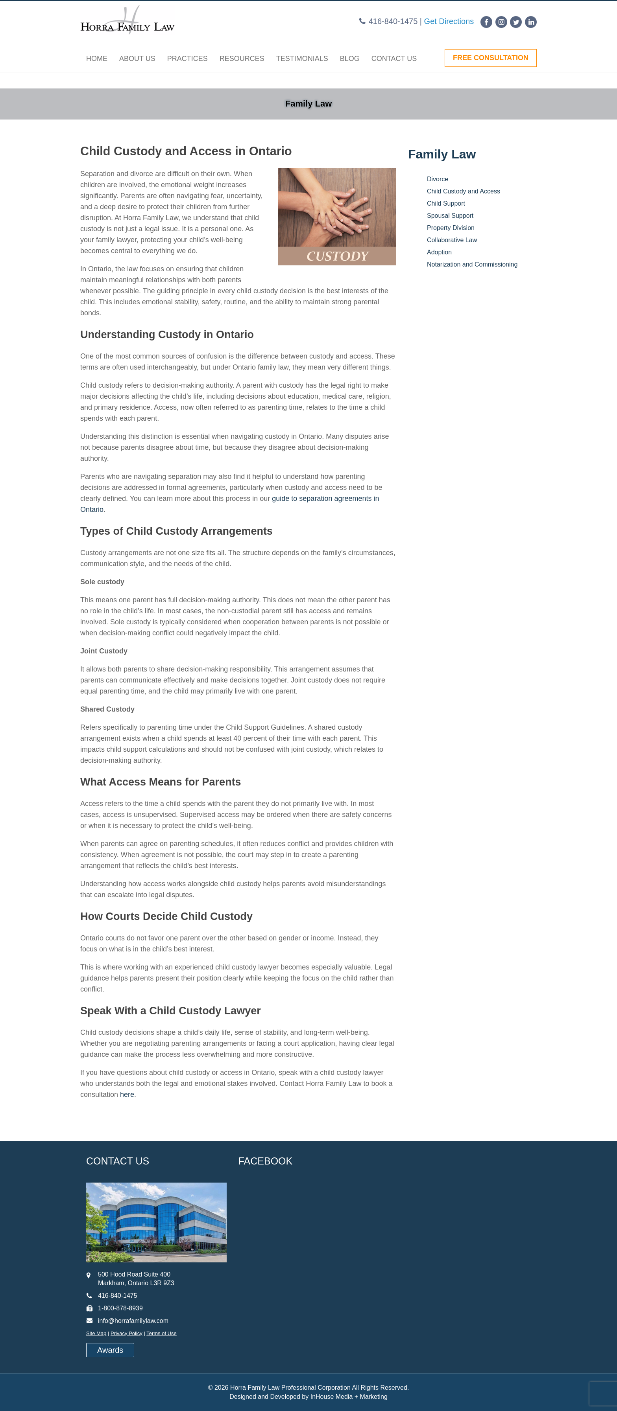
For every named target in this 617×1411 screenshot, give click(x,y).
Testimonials (302, 59)
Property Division (451, 227)
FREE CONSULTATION (490, 58)
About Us (137, 59)
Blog (350, 59)
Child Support (446, 203)
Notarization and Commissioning (472, 264)
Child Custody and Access (463, 191)
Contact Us (394, 59)
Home (96, 59)
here (127, 1094)
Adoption (439, 252)
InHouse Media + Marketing (349, 1396)
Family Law (308, 104)
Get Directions (449, 21)
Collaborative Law (452, 240)
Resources (242, 59)
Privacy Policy (126, 1333)
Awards (110, 1350)
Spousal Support (450, 215)
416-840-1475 (393, 21)
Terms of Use (161, 1333)
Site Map (96, 1333)
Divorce (437, 179)
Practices (187, 59)
